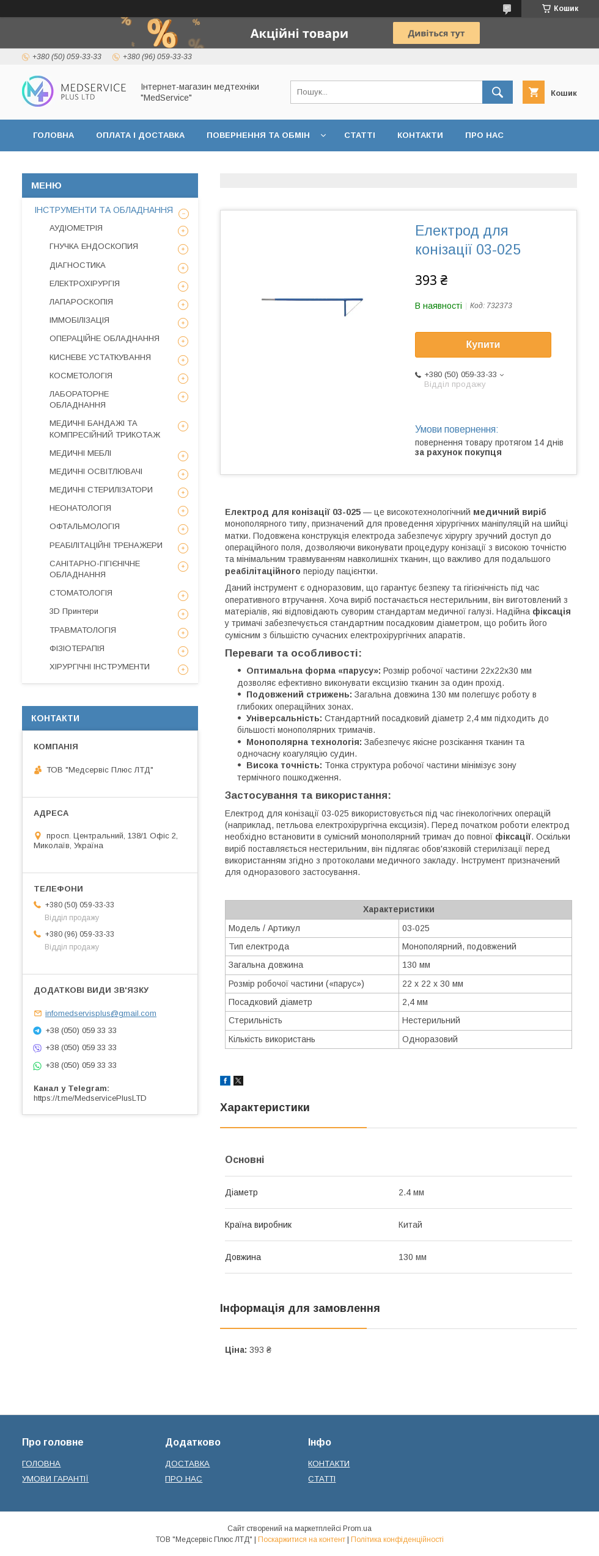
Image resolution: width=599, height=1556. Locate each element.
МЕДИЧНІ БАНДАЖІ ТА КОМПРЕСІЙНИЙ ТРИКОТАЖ (105, 429)
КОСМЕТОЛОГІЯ (81, 375)
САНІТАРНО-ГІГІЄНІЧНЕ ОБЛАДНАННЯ (95, 569)
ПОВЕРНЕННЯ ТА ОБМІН (258, 135)
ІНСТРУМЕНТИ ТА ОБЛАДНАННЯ (103, 210)
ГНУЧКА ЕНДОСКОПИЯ (94, 246)
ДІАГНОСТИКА (78, 265)
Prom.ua (357, 1528)
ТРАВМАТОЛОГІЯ (83, 630)
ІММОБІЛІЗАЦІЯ (79, 320)
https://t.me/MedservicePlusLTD (90, 1098)
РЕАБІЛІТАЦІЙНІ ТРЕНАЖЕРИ (106, 545)
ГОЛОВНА (53, 135)
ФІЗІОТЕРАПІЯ (77, 648)
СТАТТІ (359, 135)
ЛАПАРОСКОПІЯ (81, 301)
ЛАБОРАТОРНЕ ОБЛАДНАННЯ (79, 399)
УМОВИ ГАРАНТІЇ (55, 1478)
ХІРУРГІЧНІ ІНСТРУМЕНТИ (100, 666)
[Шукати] (497, 92)
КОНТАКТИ (420, 135)
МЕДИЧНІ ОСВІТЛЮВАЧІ (96, 471)
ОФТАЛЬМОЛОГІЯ (85, 526)
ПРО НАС (484, 135)
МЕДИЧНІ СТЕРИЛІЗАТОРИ (101, 489)
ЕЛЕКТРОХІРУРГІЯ (85, 283)
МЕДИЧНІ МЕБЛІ (80, 453)
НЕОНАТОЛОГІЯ (80, 508)
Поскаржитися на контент (301, 1539)
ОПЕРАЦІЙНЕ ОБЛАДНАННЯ (105, 338)
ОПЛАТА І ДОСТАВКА (140, 135)
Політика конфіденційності (397, 1539)
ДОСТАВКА (187, 1463)
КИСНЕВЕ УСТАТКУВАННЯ (100, 357)
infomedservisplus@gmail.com (100, 1013)
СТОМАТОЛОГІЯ (81, 592)
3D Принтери (74, 611)
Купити (483, 344)
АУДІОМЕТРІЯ (76, 227)
